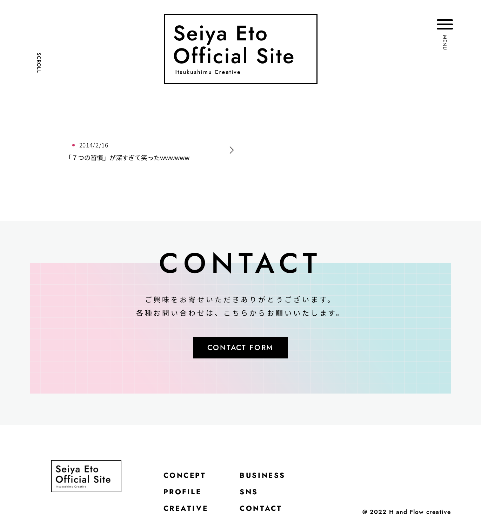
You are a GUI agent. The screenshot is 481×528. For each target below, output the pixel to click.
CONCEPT (186, 477)
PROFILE (184, 494)
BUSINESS (267, 477)
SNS (253, 494)
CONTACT (265, 512)
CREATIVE (187, 512)
